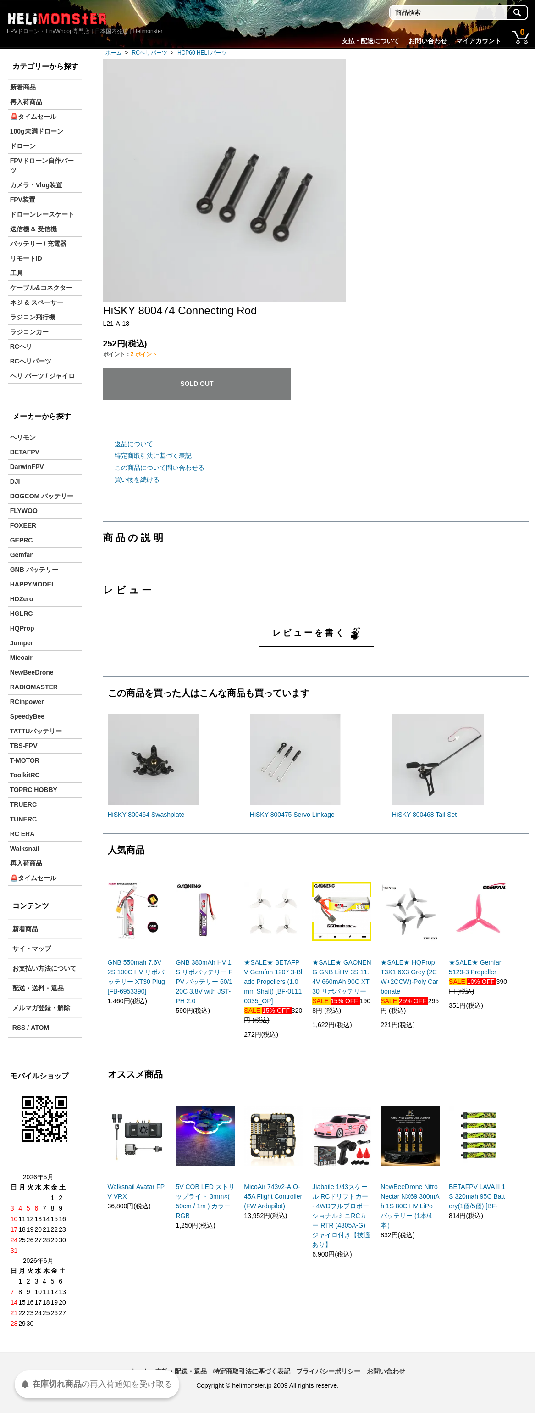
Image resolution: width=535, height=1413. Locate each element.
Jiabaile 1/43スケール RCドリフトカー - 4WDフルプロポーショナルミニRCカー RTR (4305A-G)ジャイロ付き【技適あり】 (341, 1215)
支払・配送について (370, 41)
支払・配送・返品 (181, 1371)
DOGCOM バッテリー (41, 496)
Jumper (21, 643)
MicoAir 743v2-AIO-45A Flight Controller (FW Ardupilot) (273, 1196)
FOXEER (23, 525)
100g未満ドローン (36, 131)
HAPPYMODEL (32, 584)
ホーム (113, 53)
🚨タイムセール (33, 116)
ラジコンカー (29, 331)
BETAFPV (24, 452)
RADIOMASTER (34, 687)
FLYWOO (24, 510)
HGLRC (21, 613)
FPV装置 (22, 199)
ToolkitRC (25, 775)
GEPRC (21, 540)
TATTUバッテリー (36, 731)
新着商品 (23, 87)
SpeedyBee (27, 716)
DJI (15, 481)
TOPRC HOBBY (33, 789)
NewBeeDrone (32, 672)
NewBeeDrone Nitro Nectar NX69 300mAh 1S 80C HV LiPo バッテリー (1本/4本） (410, 1206)
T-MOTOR (24, 760)
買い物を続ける (137, 479)
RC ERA (22, 834)
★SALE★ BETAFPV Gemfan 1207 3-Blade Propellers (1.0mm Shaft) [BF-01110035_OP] (273, 982)
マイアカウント (478, 41)
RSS (19, 1027)
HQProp (22, 628)
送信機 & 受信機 (33, 229)
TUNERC (23, 819)
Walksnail (24, 848)
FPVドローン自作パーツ (42, 165)
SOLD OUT (196, 383)
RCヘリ (21, 346)
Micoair (21, 657)
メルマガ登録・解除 (41, 1007)
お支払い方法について (44, 968)
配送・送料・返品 (38, 988)
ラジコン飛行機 (32, 317)
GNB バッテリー (34, 569)
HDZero (21, 599)
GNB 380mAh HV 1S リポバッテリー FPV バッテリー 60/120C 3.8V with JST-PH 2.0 (204, 982)
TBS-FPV (24, 745)
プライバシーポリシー (328, 1371)
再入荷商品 (26, 102)
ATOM (40, 1027)
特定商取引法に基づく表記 (153, 455)
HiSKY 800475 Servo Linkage (292, 814)
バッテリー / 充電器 (38, 243)
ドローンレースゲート (42, 214)
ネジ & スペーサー (36, 302)
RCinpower (27, 701)
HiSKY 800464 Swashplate (146, 814)
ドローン (23, 146)
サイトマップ (31, 948)
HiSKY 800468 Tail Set (424, 814)
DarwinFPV (27, 466)
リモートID (26, 258)
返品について (134, 443)
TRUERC (23, 804)
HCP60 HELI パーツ (202, 53)
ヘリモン (23, 437)
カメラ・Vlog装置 (36, 185)
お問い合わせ (427, 41)
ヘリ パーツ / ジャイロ (42, 376)
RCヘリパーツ (149, 53)
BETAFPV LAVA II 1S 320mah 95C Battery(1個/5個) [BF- (477, 1196)
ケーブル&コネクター (41, 287)
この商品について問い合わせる (159, 467)
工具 (16, 273)
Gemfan (22, 554)
